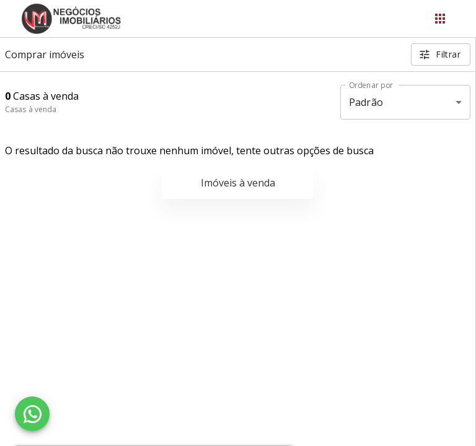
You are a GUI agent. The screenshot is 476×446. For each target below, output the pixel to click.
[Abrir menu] (440, 18)
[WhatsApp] (32, 413)
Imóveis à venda (238, 183)
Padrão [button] (366, 102)
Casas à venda (30, 109)
